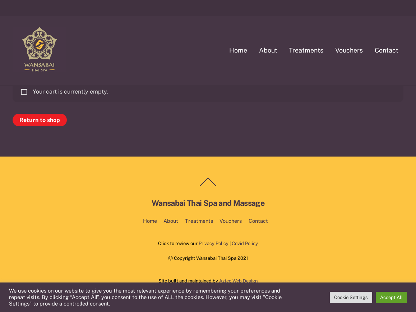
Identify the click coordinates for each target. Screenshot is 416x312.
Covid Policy (245, 243)
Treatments (306, 50)
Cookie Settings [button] (351, 297)
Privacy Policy (213, 243)
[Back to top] (208, 185)
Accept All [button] (391, 297)
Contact (386, 50)
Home (238, 50)
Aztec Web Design (238, 281)
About (268, 50)
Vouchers (349, 50)
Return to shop (39, 120)
